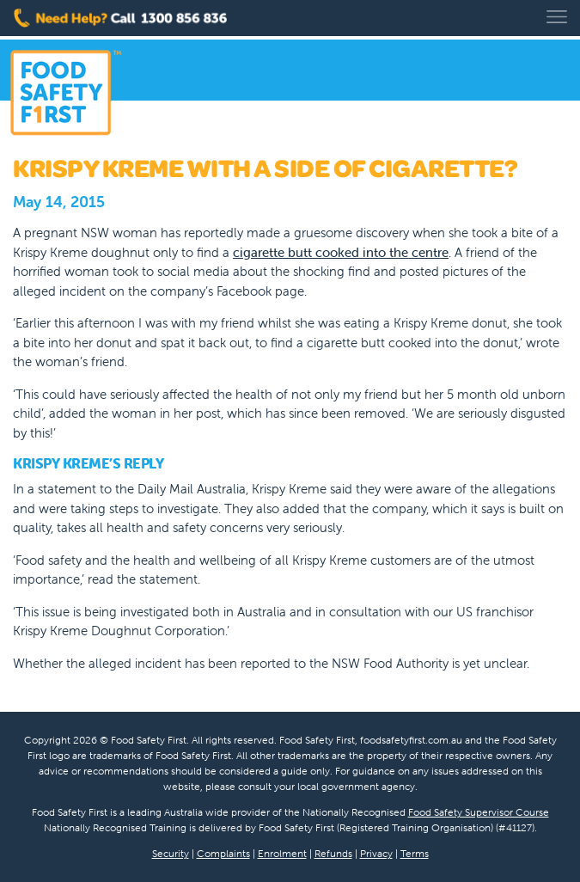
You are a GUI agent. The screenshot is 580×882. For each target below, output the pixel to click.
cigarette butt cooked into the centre (341, 252)
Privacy (376, 853)
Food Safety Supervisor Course (478, 811)
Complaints (223, 853)
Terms (414, 853)
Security (170, 853)
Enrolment (282, 853)
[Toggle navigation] (557, 17)
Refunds (333, 853)
